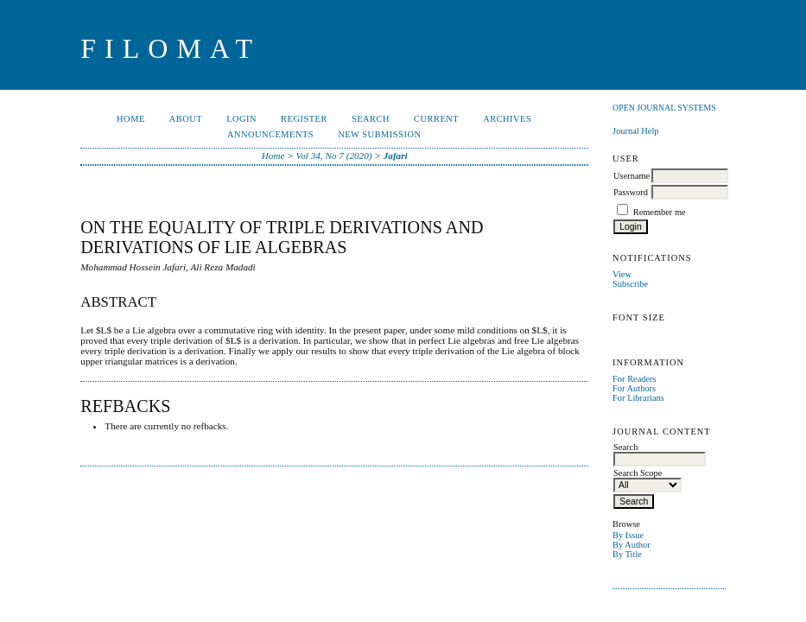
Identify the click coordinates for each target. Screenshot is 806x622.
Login (241, 119)
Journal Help (635, 131)
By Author (631, 544)
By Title (627, 554)
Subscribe (630, 284)
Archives (507, 119)
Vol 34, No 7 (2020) (334, 155)
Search (371, 119)
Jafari (396, 155)
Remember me (659, 212)
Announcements (270, 134)
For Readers (634, 379)
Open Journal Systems (664, 107)
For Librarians (638, 398)
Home (131, 119)
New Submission (379, 134)
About (185, 119)
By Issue (628, 535)
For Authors (634, 388)
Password (630, 192)
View (621, 274)
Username (631, 176)
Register (304, 119)
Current (436, 119)
